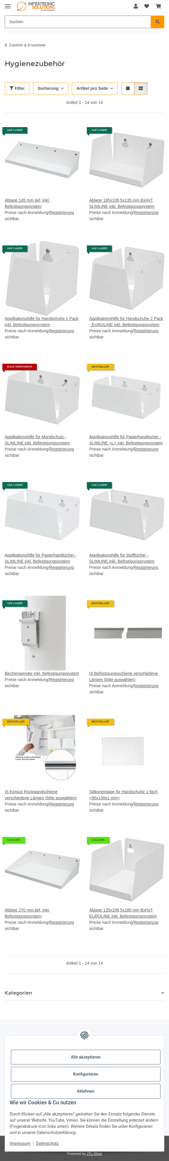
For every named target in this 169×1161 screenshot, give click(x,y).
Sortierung (48, 88)
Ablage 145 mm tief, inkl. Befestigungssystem (27, 203)
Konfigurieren (85, 1074)
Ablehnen (85, 1091)
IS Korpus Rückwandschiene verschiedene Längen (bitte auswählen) (41, 794)
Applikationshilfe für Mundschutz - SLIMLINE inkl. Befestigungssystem (37, 439)
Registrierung (61, 212)
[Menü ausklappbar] (8, 3)
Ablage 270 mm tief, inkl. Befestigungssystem (27, 913)
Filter (17, 88)
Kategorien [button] (18, 993)
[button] (135, 6)
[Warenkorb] (158, 6)
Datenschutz (47, 1143)
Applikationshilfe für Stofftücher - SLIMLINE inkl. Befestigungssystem (122, 558)
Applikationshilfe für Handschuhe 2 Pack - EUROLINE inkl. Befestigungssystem (126, 321)
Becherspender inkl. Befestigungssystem (42, 673)
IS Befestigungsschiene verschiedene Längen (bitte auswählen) (123, 676)
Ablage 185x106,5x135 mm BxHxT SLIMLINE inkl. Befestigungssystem (122, 203)
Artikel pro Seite (92, 88)
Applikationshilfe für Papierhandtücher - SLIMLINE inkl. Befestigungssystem (41, 558)
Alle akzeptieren (85, 1057)
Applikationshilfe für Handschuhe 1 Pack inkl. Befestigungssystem (42, 321)
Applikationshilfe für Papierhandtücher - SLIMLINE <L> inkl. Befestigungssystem (126, 439)
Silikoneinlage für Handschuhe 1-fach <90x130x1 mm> (123, 794)
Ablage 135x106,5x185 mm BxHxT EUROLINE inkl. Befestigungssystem (123, 913)
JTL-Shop (94, 1154)
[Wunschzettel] (146, 6)
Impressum (20, 1143)
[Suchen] (78, 22)
